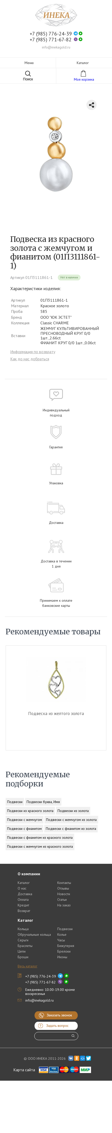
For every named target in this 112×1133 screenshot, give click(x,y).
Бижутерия (65, 945)
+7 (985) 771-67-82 (51, 40)
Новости (63, 894)
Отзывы (63, 888)
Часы (61, 940)
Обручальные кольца (34, 934)
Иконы (62, 957)
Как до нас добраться (29, 358)
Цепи (22, 951)
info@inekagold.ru (56, 47)
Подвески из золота (73, 810)
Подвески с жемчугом (24, 819)
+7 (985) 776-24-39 (51, 34)
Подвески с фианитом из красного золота (40, 837)
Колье (61, 934)
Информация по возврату (32, 351)
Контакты (64, 882)
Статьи (62, 899)
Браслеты (25, 945)
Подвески (15, 801)
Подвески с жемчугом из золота (71, 819)
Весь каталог (27, 966)
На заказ (64, 905)
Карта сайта (24, 1069)
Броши (23, 957)
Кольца (23, 929)
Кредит (23, 905)
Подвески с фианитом (24, 828)
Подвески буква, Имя (43, 801)
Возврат (24, 910)
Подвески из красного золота (30, 810)
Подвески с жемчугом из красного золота (40, 846)
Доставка (25, 894)
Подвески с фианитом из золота (71, 828)
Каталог (24, 882)
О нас (22, 888)
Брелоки (64, 951)
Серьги (23, 940)
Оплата (23, 899)
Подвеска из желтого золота (56, 713)
